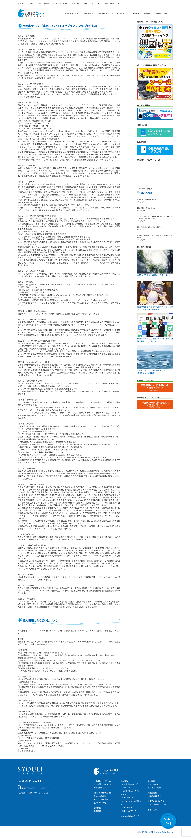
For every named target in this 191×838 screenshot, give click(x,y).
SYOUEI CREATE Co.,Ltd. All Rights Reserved (157, 832)
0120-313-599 (102, 3)
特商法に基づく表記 (156, 801)
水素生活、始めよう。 (72, 13)
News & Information (102, 792)
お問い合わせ (153, 784)
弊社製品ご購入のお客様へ (146, 200)
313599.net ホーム (102, 781)
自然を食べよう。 (101, 787)
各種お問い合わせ (162, 13)
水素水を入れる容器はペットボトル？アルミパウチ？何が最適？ (155, 371)
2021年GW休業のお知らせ (146, 208)
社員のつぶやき (100, 802)
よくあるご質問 (154, 787)
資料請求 (151, 781)
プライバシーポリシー (157, 804)
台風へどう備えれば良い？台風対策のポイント (155, 276)
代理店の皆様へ (154, 796)
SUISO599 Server (129, 797)
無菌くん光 (87, 13)
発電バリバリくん (129, 811)
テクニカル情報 (100, 796)
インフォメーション (118, 13)
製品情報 (101, 13)
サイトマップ (153, 809)
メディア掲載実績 (101, 799)
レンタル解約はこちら (130, 816)
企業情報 (136, 13)
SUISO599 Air (127, 807)
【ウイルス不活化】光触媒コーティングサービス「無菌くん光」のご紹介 (154, 217)
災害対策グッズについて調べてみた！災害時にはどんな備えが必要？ (155, 308)
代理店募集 (152, 792)
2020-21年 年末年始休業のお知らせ (149, 227)
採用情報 (147, 13)
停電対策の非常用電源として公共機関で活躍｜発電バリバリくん (155, 340)
